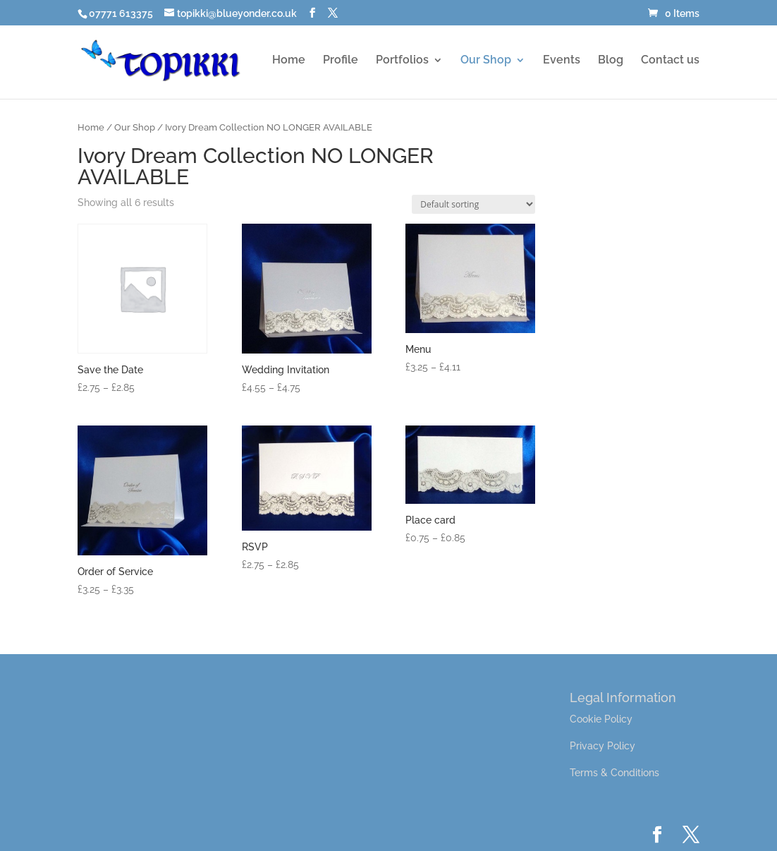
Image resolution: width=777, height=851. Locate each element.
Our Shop (485, 60)
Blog (610, 60)
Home (288, 60)
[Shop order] (473, 204)
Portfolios (402, 60)
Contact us (670, 60)
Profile (340, 60)
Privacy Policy (602, 746)
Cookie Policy (601, 719)
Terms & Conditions (614, 772)
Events (561, 60)
